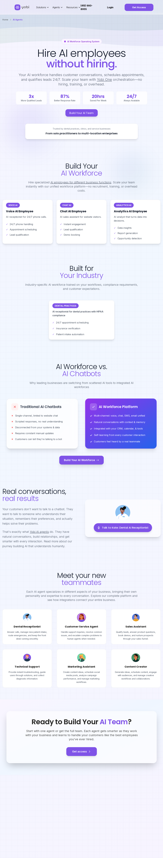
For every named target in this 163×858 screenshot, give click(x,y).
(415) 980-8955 (86, 7)
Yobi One (104, 79)
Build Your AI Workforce (81, 460)
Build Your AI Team (81, 113)
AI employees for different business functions (80, 182)
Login (110, 7)
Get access (81, 751)
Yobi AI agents (39, 532)
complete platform (119, 596)
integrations (67, 600)
